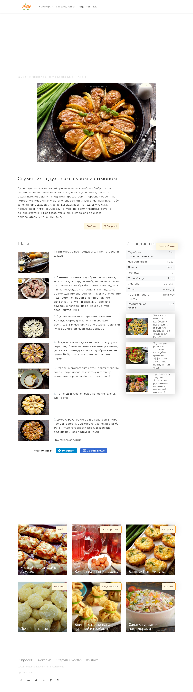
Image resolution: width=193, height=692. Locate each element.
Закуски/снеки (31, 76)
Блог (95, 6)
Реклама (45, 660)
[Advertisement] (96, 41)
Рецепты (84, 6)
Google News (94, 450)
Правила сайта (26, 672)
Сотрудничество (69, 660)
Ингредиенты (65, 6)
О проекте (26, 660)
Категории (46, 6)
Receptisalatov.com (35, 666)
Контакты (93, 660)
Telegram (66, 450)
